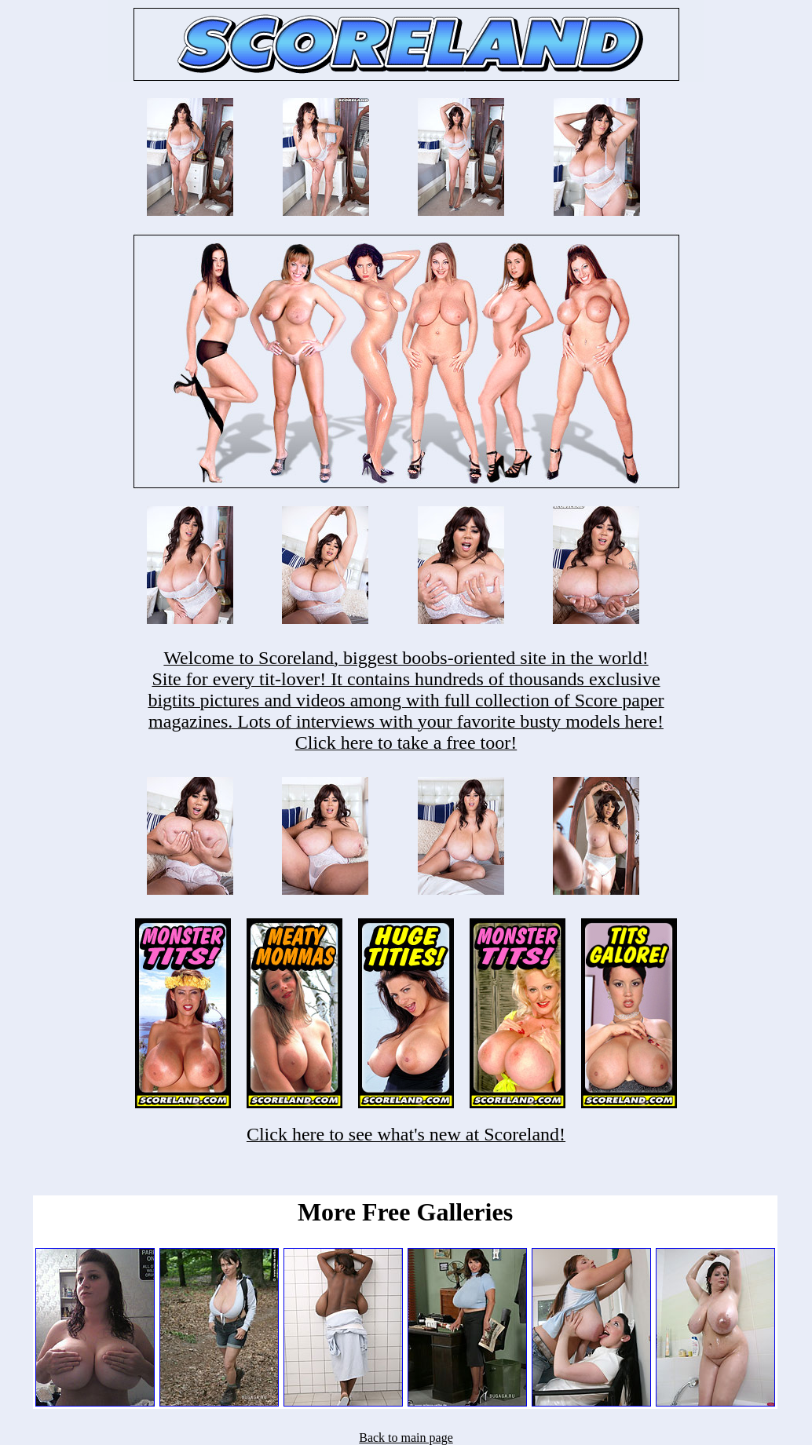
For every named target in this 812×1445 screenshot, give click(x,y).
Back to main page (406, 1437)
